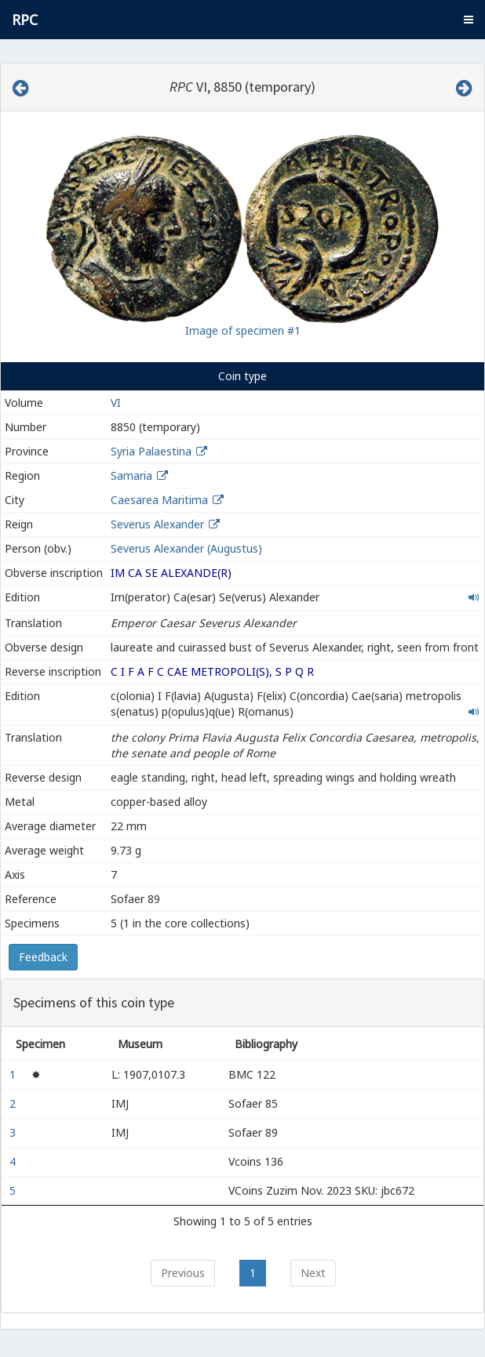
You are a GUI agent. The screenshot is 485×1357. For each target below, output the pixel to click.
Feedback (43, 956)
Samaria (131, 475)
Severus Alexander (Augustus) (186, 548)
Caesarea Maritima (159, 499)
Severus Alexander (157, 524)
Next (313, 1272)
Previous (183, 1272)
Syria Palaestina (151, 451)
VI (116, 402)
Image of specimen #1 (243, 330)
